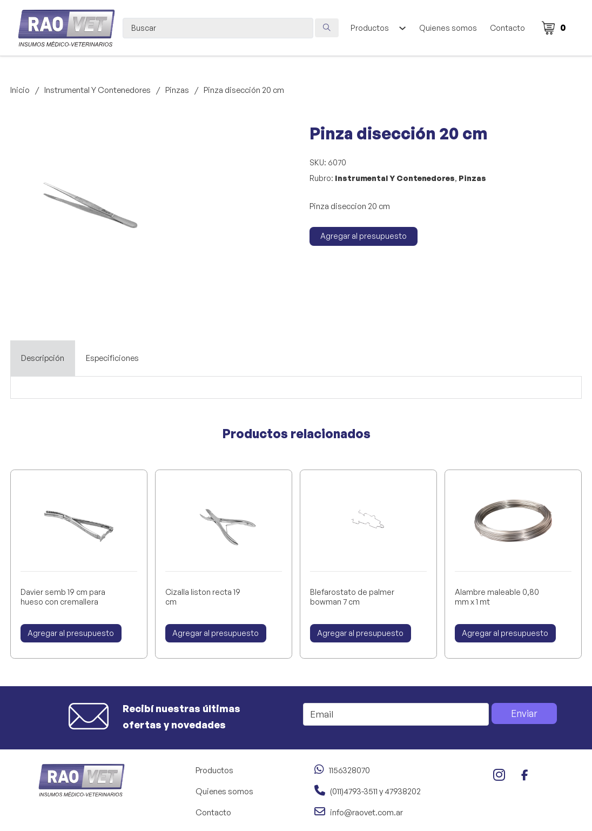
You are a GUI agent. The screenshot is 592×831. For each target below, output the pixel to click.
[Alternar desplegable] (402, 28)
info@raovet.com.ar (366, 812)
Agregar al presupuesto (363, 235)
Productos (370, 27)
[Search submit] (327, 27)
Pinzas (177, 90)
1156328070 (349, 770)
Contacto (507, 27)
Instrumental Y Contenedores (97, 90)
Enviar (524, 713)
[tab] (42, 358)
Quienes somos (448, 27)
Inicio (20, 90)
